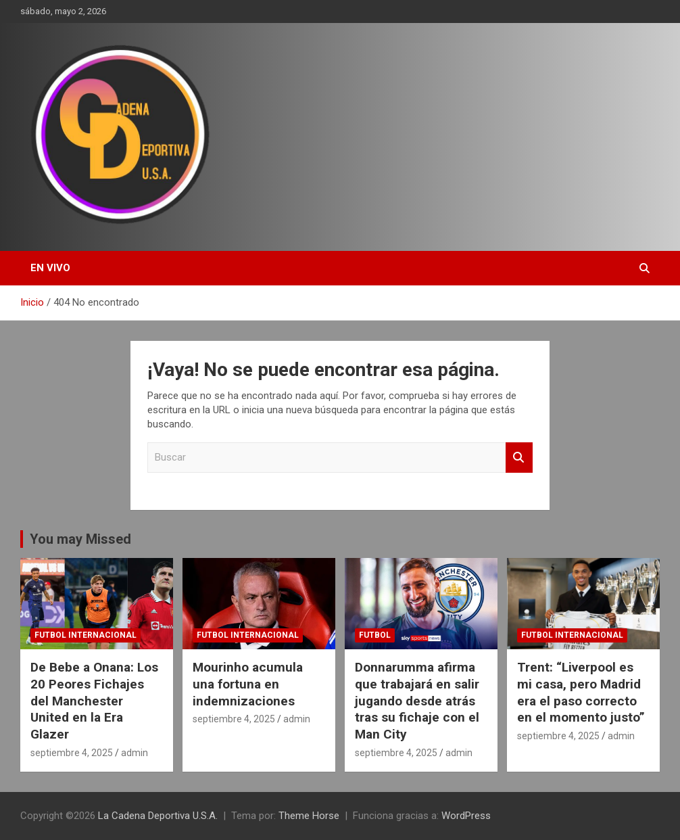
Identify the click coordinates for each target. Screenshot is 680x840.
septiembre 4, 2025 (71, 752)
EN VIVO (50, 268)
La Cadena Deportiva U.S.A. (158, 816)
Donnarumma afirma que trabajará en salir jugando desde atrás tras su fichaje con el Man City (417, 700)
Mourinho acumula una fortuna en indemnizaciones (248, 683)
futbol (375, 635)
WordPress (466, 816)
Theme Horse (308, 816)
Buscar (519, 457)
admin (134, 752)
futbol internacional (85, 635)
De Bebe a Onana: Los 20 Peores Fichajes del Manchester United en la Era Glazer (94, 700)
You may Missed (80, 539)
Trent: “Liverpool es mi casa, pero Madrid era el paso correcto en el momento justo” (581, 692)
